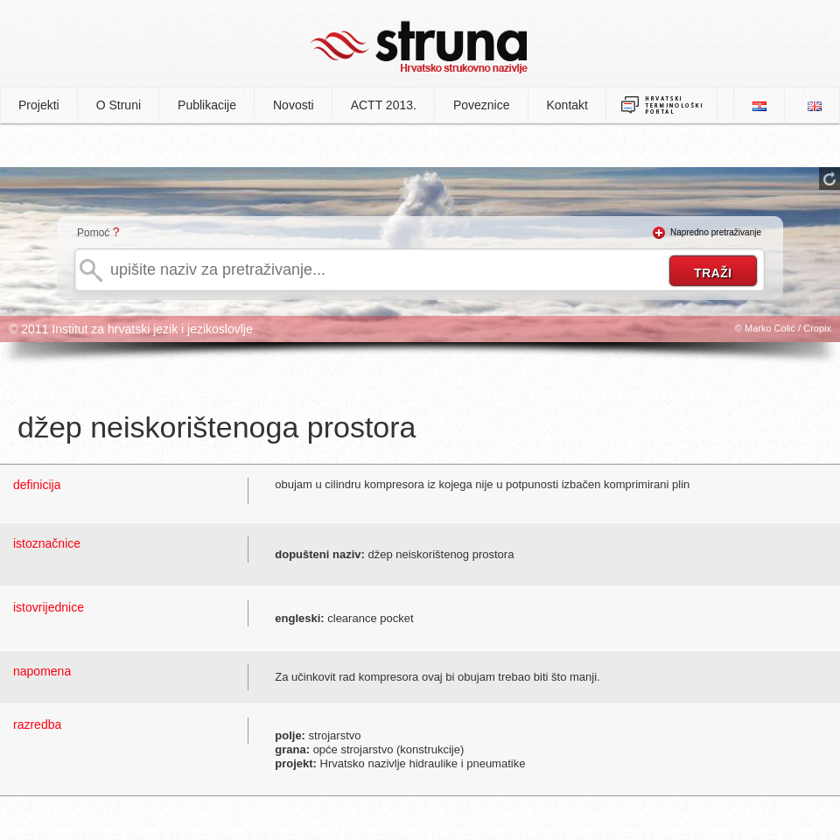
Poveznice (481, 105)
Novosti (293, 105)
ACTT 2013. (383, 105)
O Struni (118, 105)
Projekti (39, 105)
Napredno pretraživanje (715, 232)
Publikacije (207, 105)
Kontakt (567, 105)
